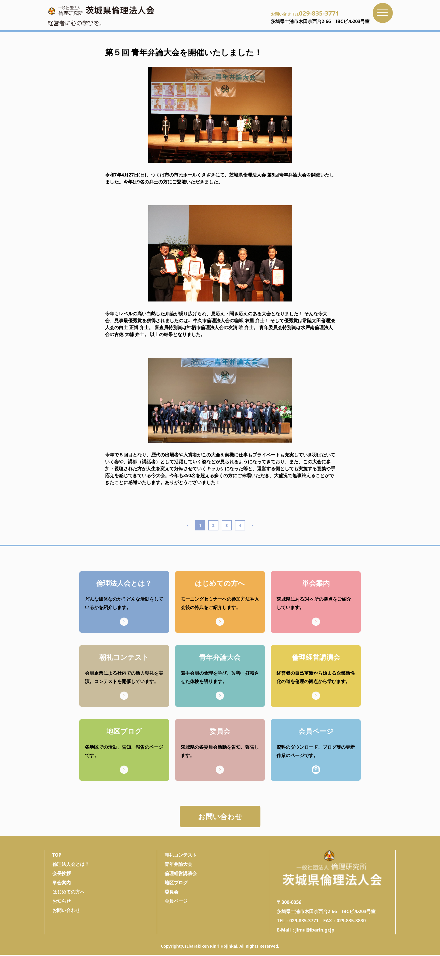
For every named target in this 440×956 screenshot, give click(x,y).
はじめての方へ (68, 893)
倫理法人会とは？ (70, 865)
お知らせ (61, 902)
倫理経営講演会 (181, 874)
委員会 (171, 893)
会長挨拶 (61, 874)
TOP (57, 856)
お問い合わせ (220, 817)
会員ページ (176, 902)
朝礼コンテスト (181, 856)
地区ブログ (176, 884)
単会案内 (61, 884)
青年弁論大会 (178, 865)
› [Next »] (252, 525)
